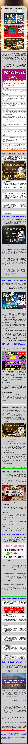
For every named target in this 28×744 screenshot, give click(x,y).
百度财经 (8, 733)
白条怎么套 (12, 734)
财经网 (17, 733)
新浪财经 (13, 733)
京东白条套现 (19, 734)
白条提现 (24, 734)
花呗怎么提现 (7, 737)
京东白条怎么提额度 (13, 736)
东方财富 (3, 738)
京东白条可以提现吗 (20, 737)
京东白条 (22, 733)
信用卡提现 (13, 737)
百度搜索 (8, 738)
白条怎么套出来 (4, 736)
